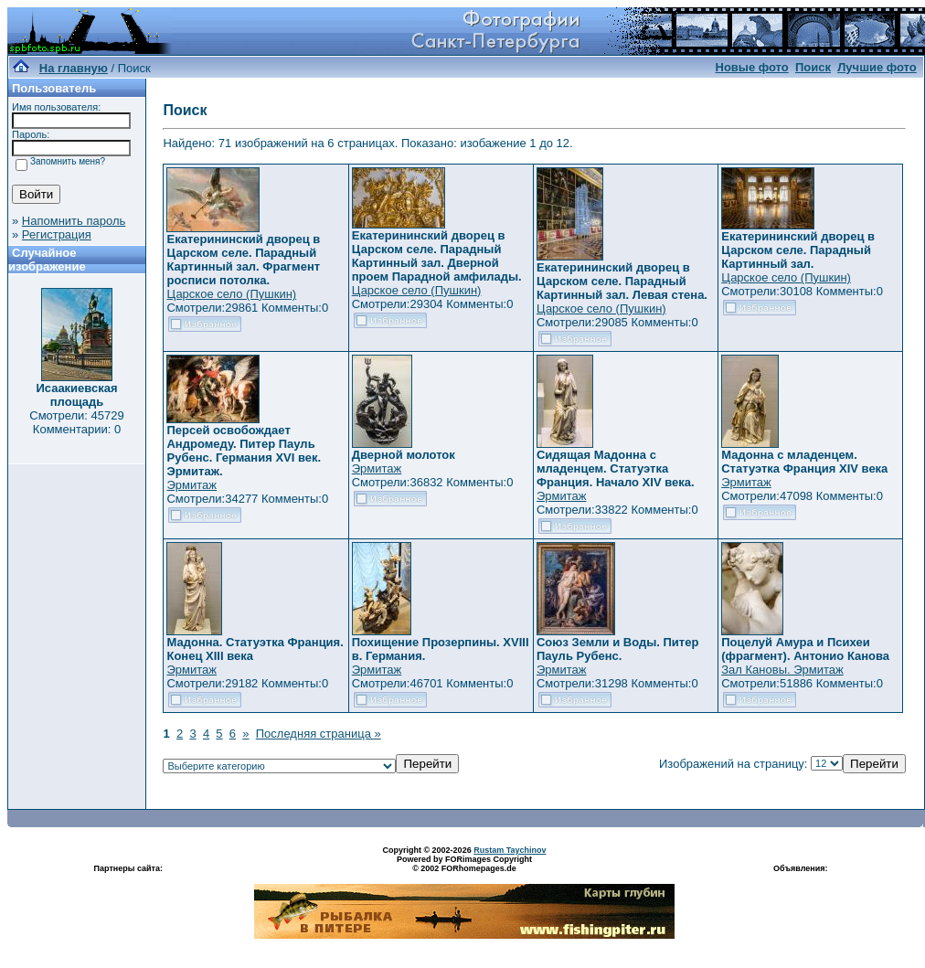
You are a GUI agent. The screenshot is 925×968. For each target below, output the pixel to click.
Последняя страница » (318, 733)
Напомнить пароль (73, 221)
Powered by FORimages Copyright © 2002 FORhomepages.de (464, 864)
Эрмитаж (191, 485)
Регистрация (56, 234)
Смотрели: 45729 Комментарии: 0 (76, 422)
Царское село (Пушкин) (231, 294)
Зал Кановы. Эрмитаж (782, 669)
